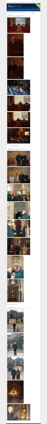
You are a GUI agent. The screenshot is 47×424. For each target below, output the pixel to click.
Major (35, 0)
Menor (38, 0)
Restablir (37, 0)
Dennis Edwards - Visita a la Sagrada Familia (13, 145)
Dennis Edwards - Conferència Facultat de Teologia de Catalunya (16, 12)
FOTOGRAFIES (10, 148)
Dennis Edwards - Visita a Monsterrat (12, 304)
